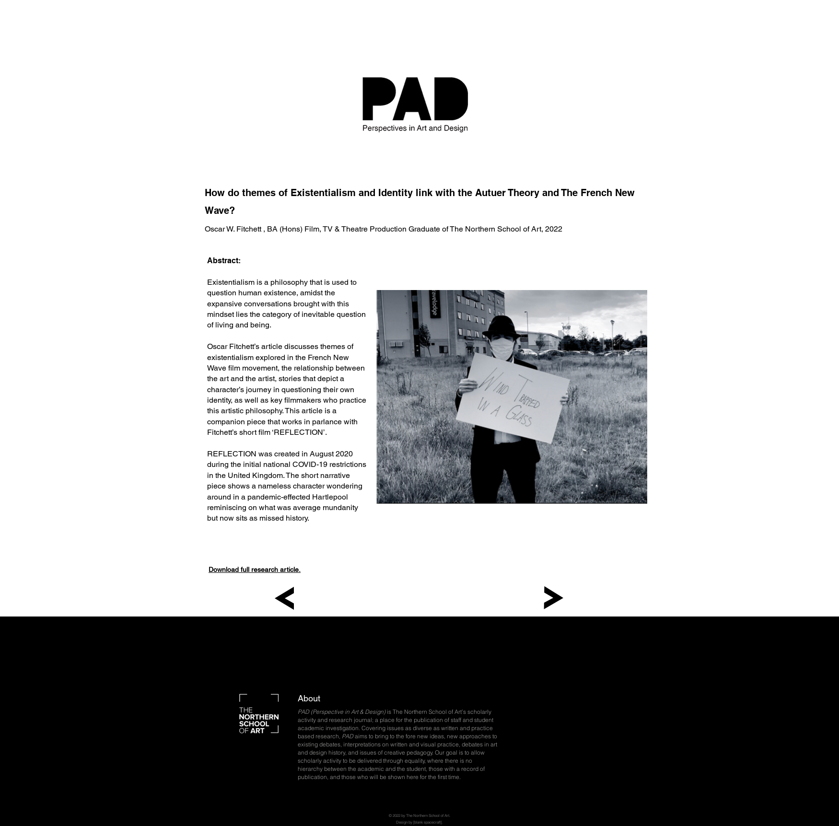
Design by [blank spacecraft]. (419, 822)
